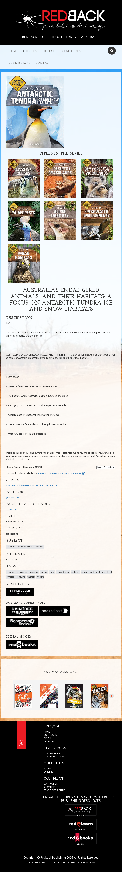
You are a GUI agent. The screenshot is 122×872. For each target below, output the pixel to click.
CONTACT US (51, 783)
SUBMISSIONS (51, 786)
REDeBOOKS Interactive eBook (67, 473)
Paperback (43, 473)
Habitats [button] (11, 546)
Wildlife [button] (40, 576)
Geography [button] (21, 572)
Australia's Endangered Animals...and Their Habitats (32, 485)
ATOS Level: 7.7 (14, 509)
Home (13, 51)
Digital (48, 51)
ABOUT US (49, 768)
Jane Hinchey (12, 497)
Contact (43, 63)
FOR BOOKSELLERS (54, 756)
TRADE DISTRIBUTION (55, 790)
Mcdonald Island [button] (104, 572)
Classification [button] (63, 572)
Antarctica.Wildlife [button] (25, 546)
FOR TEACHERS (52, 753)
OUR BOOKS (50, 734)
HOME (47, 731)
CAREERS (48, 771)
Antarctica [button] (33, 572)
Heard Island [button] (87, 572)
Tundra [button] (43, 572)
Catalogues (70, 51)
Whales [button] (10, 576)
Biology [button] (10, 572)
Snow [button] (52, 572)
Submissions (20, 63)
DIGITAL (48, 738)
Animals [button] (40, 546)
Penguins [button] (20, 576)
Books (31, 51)
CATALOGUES (51, 741)
